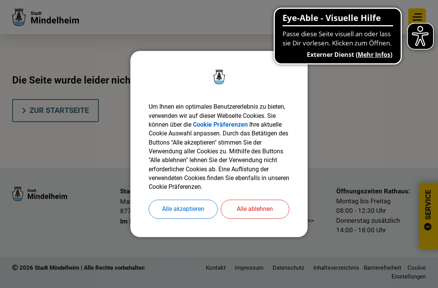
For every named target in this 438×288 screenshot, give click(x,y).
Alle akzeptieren (183, 210)
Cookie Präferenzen (220, 124)
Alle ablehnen (255, 210)
